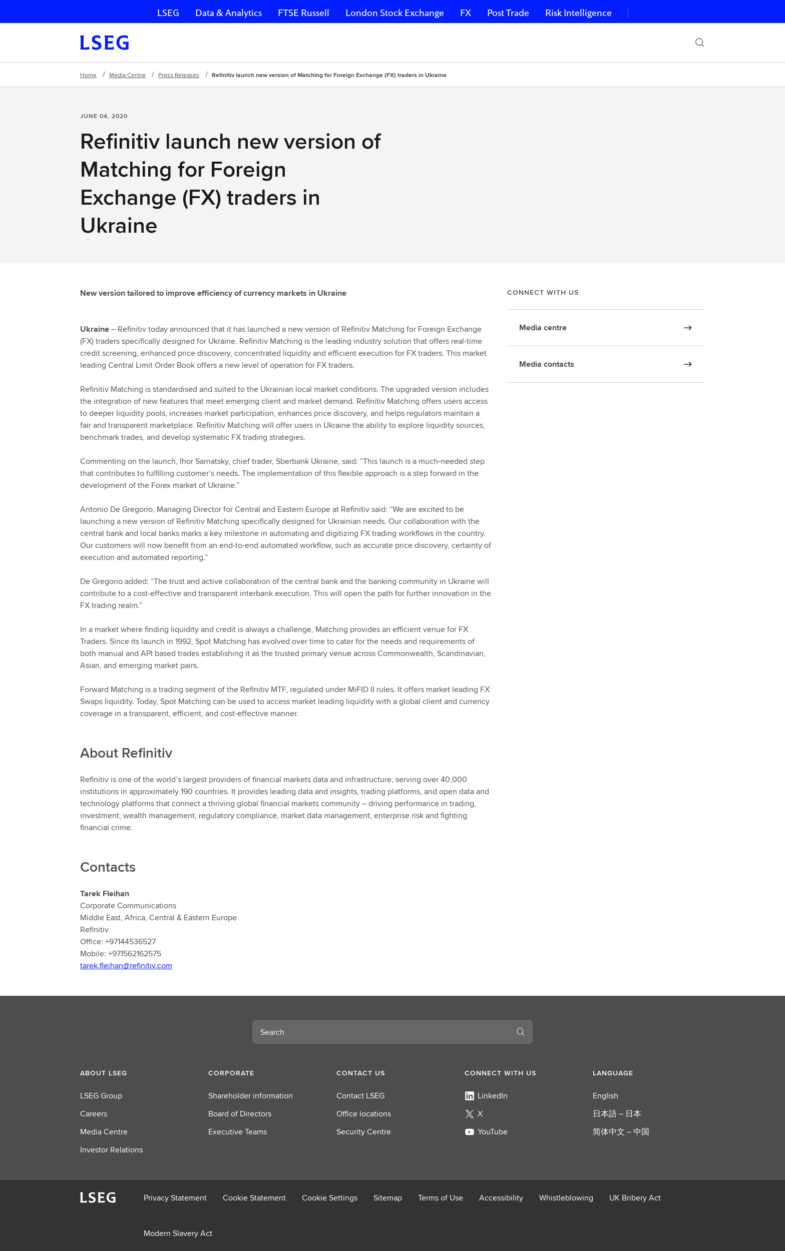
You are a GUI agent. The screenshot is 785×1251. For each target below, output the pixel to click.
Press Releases (178, 75)
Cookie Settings (329, 1197)
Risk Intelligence (578, 13)
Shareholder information (250, 1095)
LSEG (168, 13)
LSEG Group (101, 1095)
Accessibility (501, 1197)
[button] (136, 1073)
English (605, 1095)
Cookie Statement (254, 1197)
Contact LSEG (360, 1095)
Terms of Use (440, 1197)
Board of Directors (239, 1113)
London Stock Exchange (394, 13)
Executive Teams (237, 1131)
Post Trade (508, 13)
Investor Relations (111, 1149)
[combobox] (380, 1032)
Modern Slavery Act (178, 1233)
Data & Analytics (228, 13)
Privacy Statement (175, 1197)
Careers (93, 1113)
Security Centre (363, 1131)
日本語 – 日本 (617, 1113)
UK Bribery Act (635, 1197)
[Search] (700, 43)
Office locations (363, 1113)
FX (465, 13)
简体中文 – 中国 (621, 1131)
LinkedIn (486, 1095)
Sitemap (387, 1197)
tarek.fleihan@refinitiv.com (126, 965)
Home (88, 75)
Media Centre (127, 75)
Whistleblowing (566, 1197)
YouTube (486, 1131)
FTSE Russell (303, 13)
